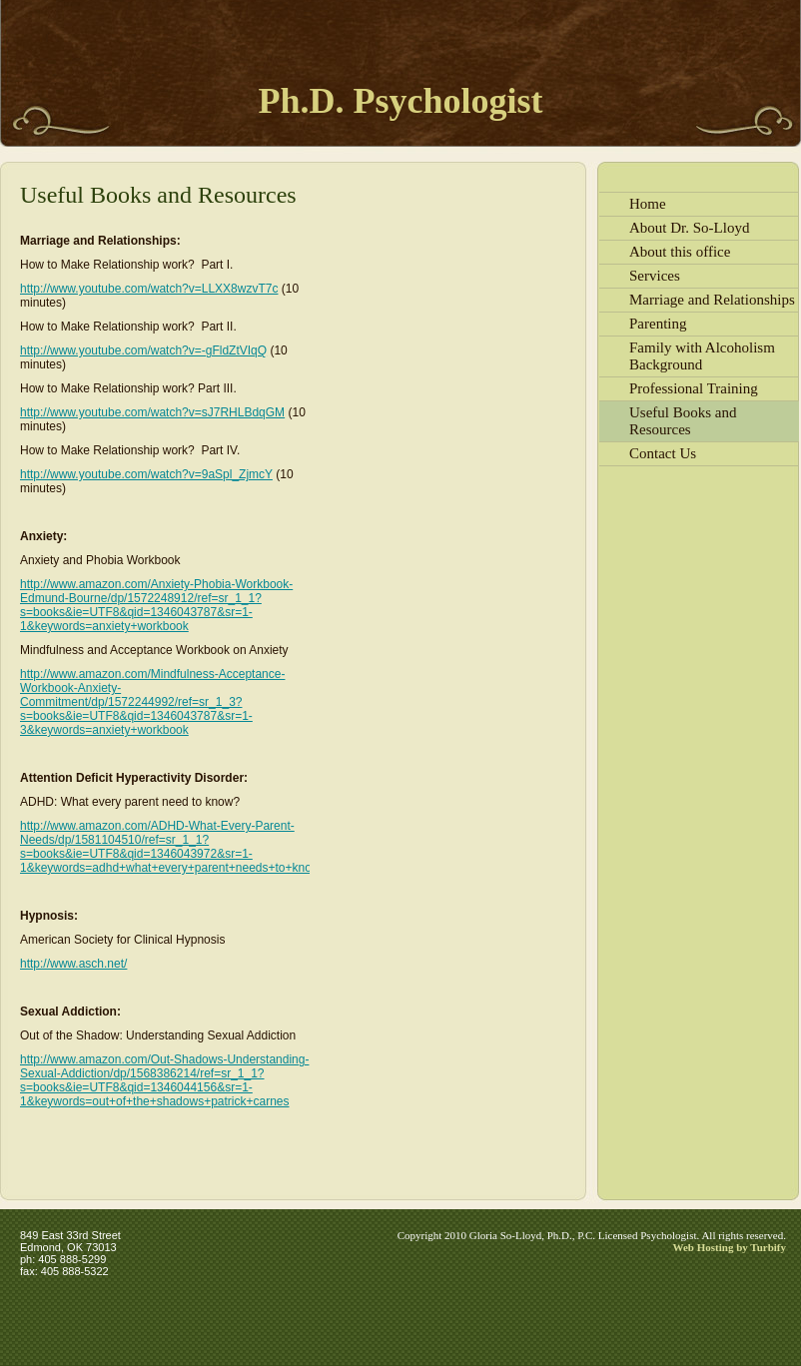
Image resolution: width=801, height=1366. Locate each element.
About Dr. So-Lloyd (689, 228)
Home (647, 204)
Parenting (658, 324)
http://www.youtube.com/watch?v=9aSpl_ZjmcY (146, 474)
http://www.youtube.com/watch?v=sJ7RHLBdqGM (152, 412)
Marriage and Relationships (712, 300)
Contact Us (662, 453)
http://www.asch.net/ (73, 964)
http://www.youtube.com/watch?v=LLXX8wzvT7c (149, 289)
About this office (679, 252)
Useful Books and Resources (683, 420)
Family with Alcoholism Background (702, 356)
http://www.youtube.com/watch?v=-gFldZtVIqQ (143, 350)
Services (654, 276)
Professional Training (693, 388)
